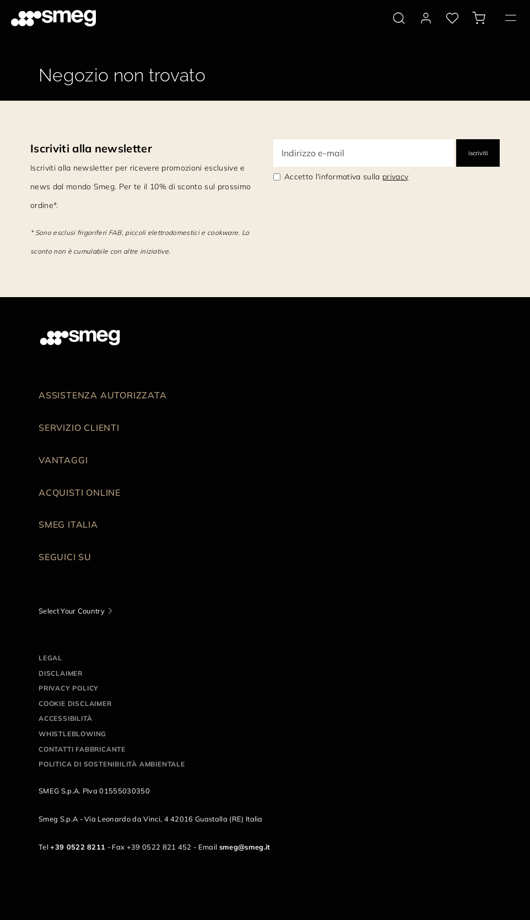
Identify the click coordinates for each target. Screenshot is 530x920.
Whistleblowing (72, 734)
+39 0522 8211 (77, 846)
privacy (395, 177)
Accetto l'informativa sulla (346, 177)
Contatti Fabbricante (82, 749)
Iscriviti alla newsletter (91, 148)
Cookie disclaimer (75, 703)
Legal (50, 658)
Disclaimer (61, 673)
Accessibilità (65, 718)
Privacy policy (69, 688)
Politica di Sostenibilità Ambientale (112, 764)
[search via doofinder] (399, 18)
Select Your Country (72, 610)
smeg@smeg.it (245, 846)
